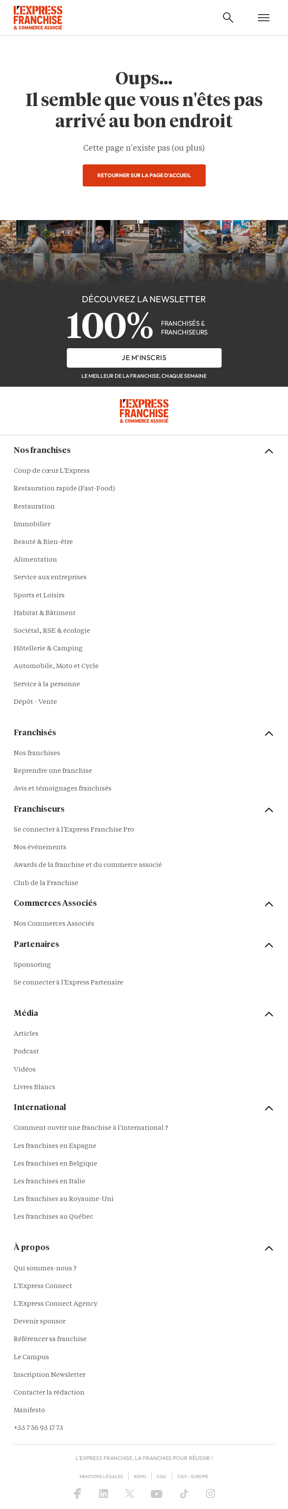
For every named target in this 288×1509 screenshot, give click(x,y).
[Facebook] (77, 1493)
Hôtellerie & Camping (48, 649)
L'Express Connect (43, 1286)
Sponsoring (32, 965)
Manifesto (29, 1410)
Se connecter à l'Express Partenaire (68, 983)
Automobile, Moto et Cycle (56, 666)
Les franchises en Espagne (55, 1146)
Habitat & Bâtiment (45, 613)
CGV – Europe (192, 1476)
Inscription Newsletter (49, 1375)
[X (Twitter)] (129, 1493)
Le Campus (31, 1357)
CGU (161, 1476)
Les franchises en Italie (49, 1181)
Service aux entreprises (50, 577)
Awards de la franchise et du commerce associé (88, 865)
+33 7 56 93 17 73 (38, 1428)
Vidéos (25, 1070)
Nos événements (40, 847)
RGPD (140, 1476)
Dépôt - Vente (35, 702)
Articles (26, 1034)
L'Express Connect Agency (55, 1304)
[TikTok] (184, 1493)
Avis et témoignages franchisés (62, 789)
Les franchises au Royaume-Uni (64, 1199)
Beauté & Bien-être (43, 542)
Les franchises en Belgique (55, 1164)
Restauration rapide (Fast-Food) (64, 489)
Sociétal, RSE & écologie (52, 631)
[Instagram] (210, 1493)
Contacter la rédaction (49, 1393)
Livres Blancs (34, 1087)
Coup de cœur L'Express (52, 471)
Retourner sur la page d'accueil (144, 175)
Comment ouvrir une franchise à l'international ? (91, 1128)
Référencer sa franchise (50, 1339)
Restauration (34, 507)
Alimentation (35, 560)
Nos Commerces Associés (54, 924)
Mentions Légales (101, 1476)
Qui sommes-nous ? (45, 1269)
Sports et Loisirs (39, 596)
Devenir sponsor (39, 1322)
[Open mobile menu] (263, 17)
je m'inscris (144, 357)
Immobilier (32, 524)
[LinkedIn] (103, 1493)
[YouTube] (156, 1493)
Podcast (26, 1052)
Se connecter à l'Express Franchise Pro (74, 830)
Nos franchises (37, 753)
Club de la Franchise (46, 883)
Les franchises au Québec (53, 1217)
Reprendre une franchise (53, 771)
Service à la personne (47, 684)
